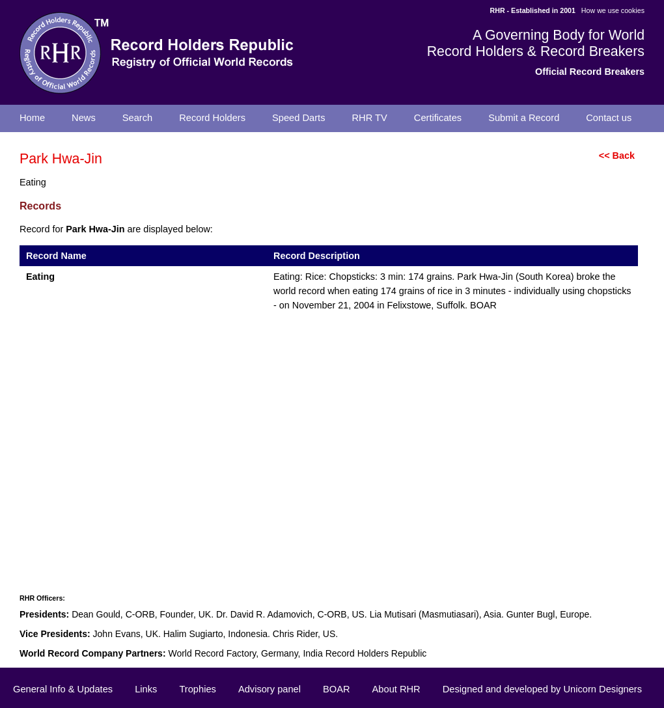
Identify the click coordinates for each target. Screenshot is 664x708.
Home (32, 118)
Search (137, 118)
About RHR (396, 689)
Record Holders (212, 118)
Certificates (438, 118)
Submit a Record (523, 118)
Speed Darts (298, 118)
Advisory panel (269, 689)
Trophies (197, 689)
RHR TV (369, 118)
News (84, 118)
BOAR (336, 689)
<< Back (617, 155)
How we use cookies (612, 10)
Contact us (608, 118)
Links (146, 689)
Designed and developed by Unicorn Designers (542, 689)
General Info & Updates (63, 689)
